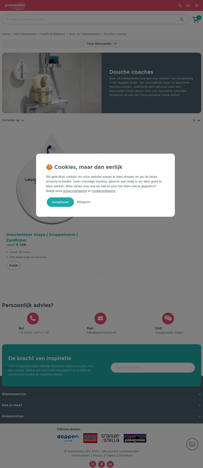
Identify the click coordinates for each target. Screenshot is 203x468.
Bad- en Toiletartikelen (84, 34)
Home (6, 34)
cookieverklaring (103, 191)
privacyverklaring (75, 191)
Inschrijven (178, 368)
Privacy (98, 456)
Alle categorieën (25, 34)
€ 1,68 (16, 244)
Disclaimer (126, 456)
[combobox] (89, 19)
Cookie (111, 456)
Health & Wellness (53, 34)
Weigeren (83, 202)
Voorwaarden (81, 456)
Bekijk (13, 265)
